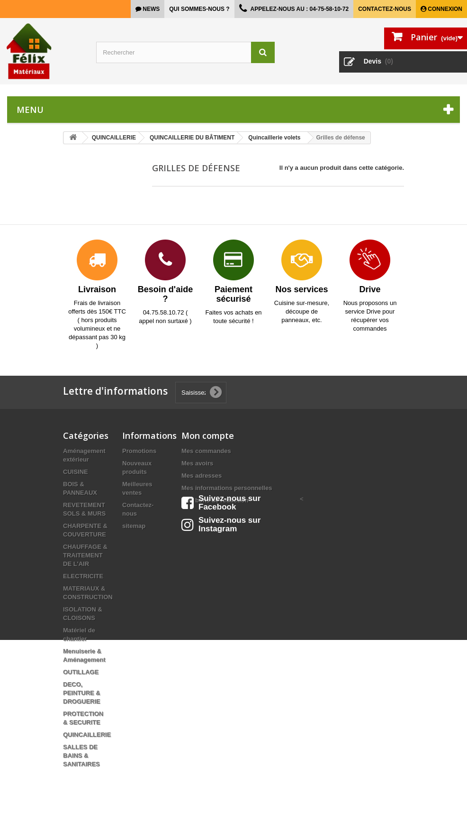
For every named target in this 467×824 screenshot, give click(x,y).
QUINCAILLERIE (87, 734)
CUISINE (75, 471)
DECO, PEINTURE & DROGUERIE (81, 693)
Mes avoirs (197, 463)
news (150, 9)
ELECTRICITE (83, 576)
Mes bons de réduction (215, 500)
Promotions (139, 450)
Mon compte (207, 435)
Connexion (444, 9)
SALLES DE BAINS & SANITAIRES (81, 755)
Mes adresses (201, 475)
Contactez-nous (384, 9)
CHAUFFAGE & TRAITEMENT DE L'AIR (85, 555)
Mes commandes (206, 450)
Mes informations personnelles (226, 487)
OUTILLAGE (81, 672)
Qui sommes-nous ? (199, 9)
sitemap (133, 525)
